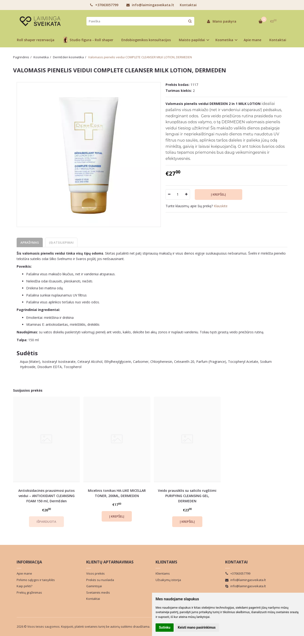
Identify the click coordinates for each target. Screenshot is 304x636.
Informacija (29, 562)
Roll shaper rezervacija (35, 40)
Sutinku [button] (164, 627)
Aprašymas (29, 242)
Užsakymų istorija (168, 580)
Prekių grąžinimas (29, 592)
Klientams (166, 562)
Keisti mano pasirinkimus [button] (197, 627)
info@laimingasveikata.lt (150, 5)
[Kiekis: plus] (186, 194)
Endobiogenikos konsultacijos (146, 40)
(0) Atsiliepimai (61, 242)
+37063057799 (104, 5)
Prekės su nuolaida (100, 580)
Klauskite (221, 206)
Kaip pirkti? (24, 586)
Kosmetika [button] (224, 40)
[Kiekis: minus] (169, 194)
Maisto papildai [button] (192, 40)
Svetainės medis (98, 592)
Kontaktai (188, 5)
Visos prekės (95, 573)
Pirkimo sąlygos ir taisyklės (36, 580)
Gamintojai (94, 586)
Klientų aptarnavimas (109, 562)
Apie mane (252, 40)
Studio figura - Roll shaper (87, 40)
